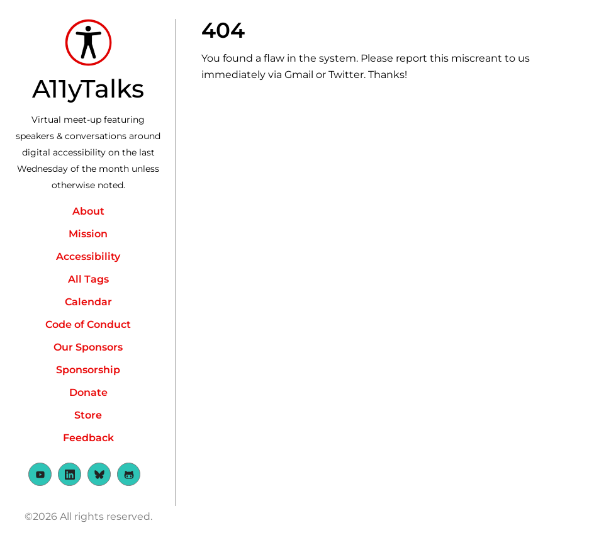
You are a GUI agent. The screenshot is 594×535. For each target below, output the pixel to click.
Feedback (88, 438)
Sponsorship (88, 370)
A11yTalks (88, 88)
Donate (88, 392)
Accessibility (88, 256)
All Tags (88, 279)
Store (88, 415)
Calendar (88, 302)
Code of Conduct (88, 324)
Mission (88, 234)
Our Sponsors (88, 347)
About (88, 211)
